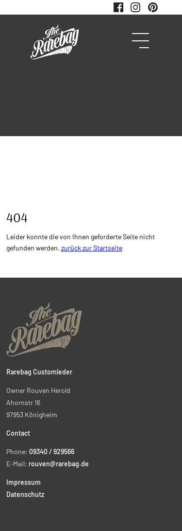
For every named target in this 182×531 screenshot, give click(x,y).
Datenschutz (25, 494)
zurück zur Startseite (91, 248)
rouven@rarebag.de (59, 464)
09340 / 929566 (51, 451)
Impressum (23, 482)
